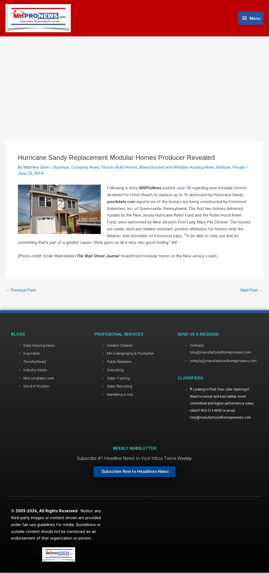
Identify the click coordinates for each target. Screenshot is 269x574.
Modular (227, 168)
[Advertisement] (134, 79)
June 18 (183, 189)
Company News (86, 168)
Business (62, 168)
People (242, 168)
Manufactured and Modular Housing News (180, 168)
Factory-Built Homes (121, 168)
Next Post (251, 291)
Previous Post (21, 291)
